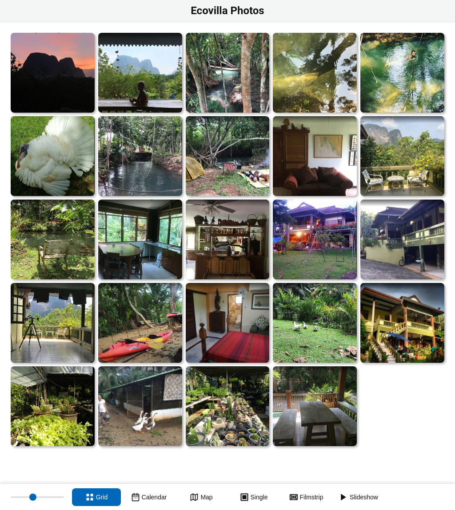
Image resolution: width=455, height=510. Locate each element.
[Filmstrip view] (306, 497)
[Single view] (253, 497)
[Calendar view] (148, 497)
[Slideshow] (358, 497)
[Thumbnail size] (37, 497)
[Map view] (201, 497)
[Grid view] (96, 497)
